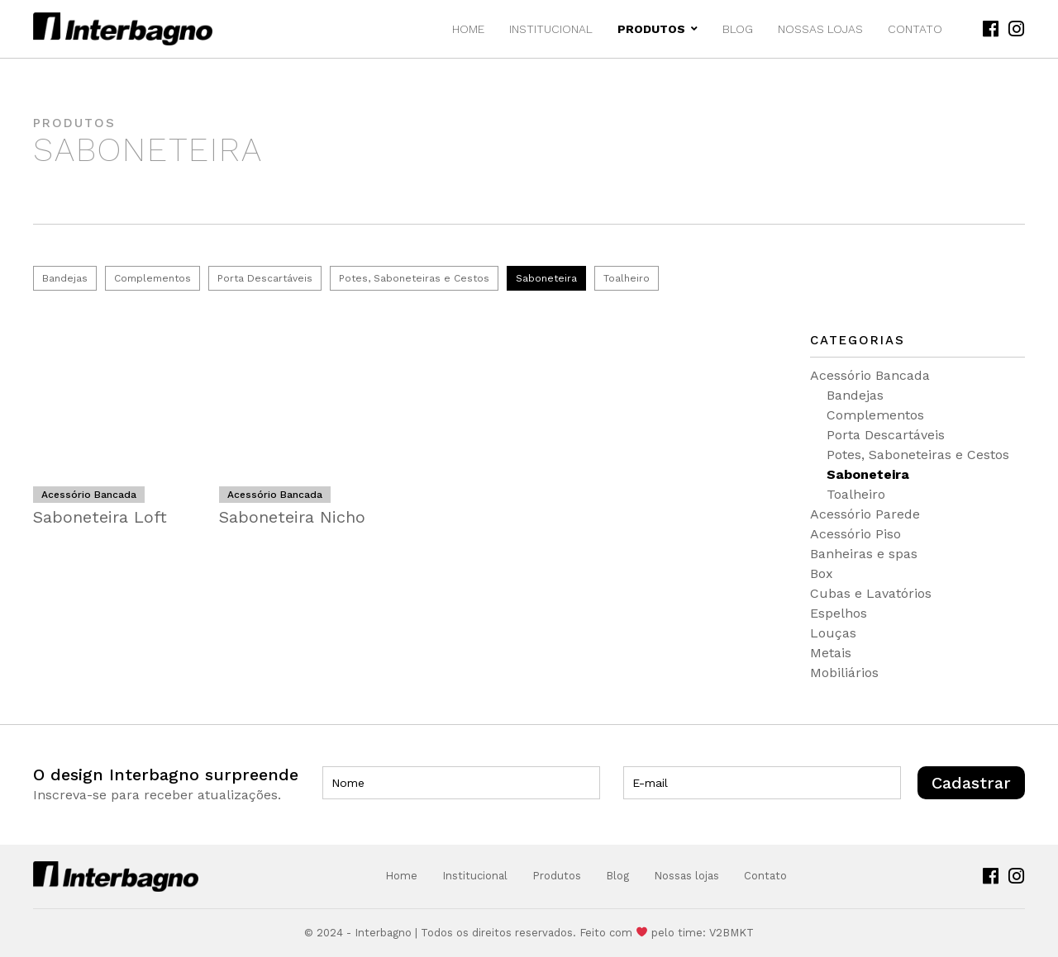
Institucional (551, 29)
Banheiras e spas (863, 553)
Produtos (657, 29)
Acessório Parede (865, 514)
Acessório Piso (855, 534)
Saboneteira (546, 278)
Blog (737, 29)
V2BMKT (731, 932)
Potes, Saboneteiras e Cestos (414, 278)
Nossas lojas (820, 29)
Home (468, 29)
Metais (830, 653)
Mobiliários (844, 672)
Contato (915, 29)
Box (821, 573)
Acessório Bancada (870, 375)
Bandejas (65, 278)
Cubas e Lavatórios (871, 593)
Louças (833, 633)
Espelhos (838, 613)
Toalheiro (626, 278)
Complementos (152, 278)
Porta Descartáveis (264, 278)
